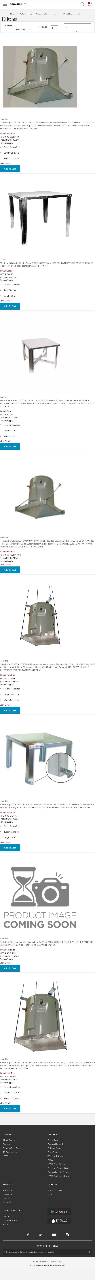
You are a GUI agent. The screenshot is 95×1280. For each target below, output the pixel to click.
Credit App (52, 1140)
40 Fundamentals (10, 1152)
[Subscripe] (88, 1252)
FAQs (50, 1160)
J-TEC (5, 1156)
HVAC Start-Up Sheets (58, 1164)
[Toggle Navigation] (5, 4)
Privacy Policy (56, 1261)
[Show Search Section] (82, 4)
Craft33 (6, 1198)
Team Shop (52, 1152)
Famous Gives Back (12, 1148)
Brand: (7, 133)
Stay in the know (47, 1246)
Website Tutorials (55, 1156)
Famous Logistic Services (59, 1172)
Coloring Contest (55, 1148)
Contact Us (8, 1216)
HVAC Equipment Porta (58, 1176)
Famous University (56, 1144)
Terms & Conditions (41, 1261)
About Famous (9, 1140)
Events (6, 1224)
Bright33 (7, 1202)
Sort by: (8, 25)
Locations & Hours (11, 1220)
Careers (6, 1144)
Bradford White (54, 1190)
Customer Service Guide (58, 1168)
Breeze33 (7, 1194)
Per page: (42, 26)
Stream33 (7, 1190)
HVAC (50, 1194)
